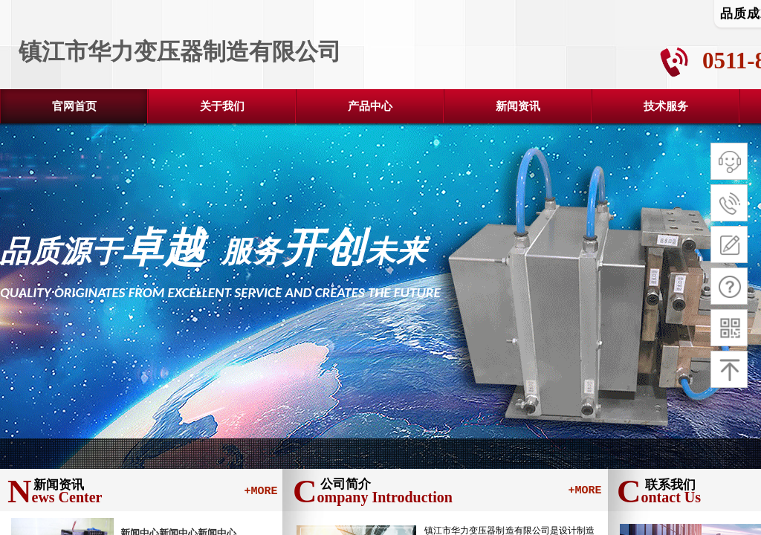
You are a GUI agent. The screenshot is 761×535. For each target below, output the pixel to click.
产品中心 (370, 106)
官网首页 (74, 106)
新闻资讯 (518, 106)
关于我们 (222, 106)
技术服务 (666, 106)
